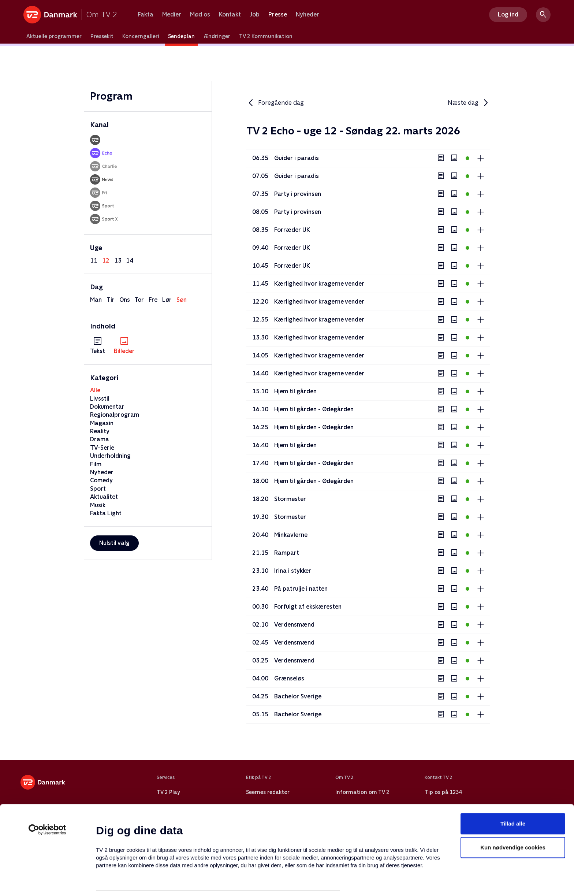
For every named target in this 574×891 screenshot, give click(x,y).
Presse (277, 14)
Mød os (200, 14)
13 (118, 260)
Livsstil (99, 398)
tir (111, 299)
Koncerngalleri (140, 36)
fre (153, 299)
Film (95, 464)
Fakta (145, 14)
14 (129, 260)
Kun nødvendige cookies (512, 808)
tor (139, 299)
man (96, 299)
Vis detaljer (355, 876)
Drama (99, 439)
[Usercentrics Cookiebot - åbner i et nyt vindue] (47, 789)
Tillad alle (512, 783)
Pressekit (101, 36)
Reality (99, 431)
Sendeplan (181, 36)
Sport (98, 488)
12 (105, 260)
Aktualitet (104, 496)
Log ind (508, 14)
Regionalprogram (114, 414)
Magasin (101, 423)
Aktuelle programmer (54, 36)
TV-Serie (102, 447)
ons (124, 299)
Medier (171, 14)
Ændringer (217, 36)
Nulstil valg (114, 542)
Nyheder (307, 14)
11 (93, 260)
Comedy (101, 480)
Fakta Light (106, 513)
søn (181, 299)
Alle (95, 390)
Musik (97, 505)
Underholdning (110, 455)
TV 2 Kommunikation (265, 36)
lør (167, 299)
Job (255, 14)
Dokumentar (107, 406)
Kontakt (230, 14)
